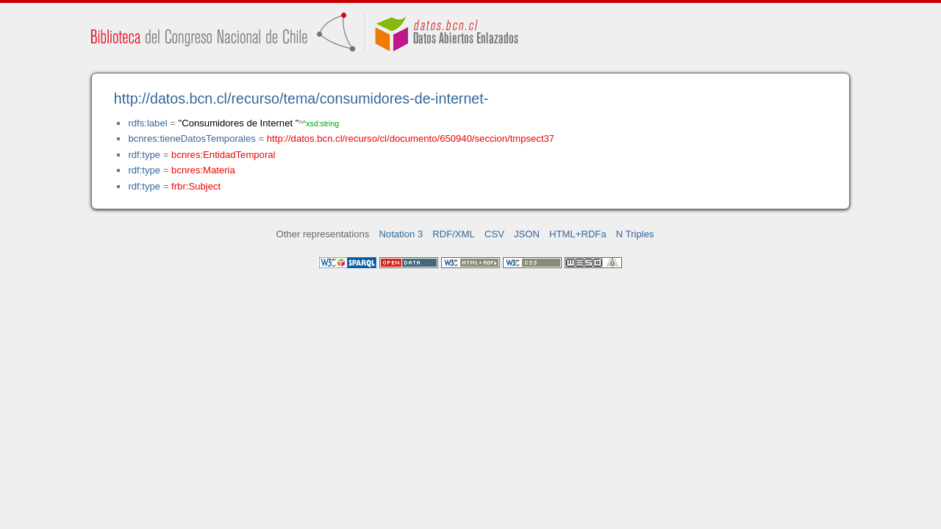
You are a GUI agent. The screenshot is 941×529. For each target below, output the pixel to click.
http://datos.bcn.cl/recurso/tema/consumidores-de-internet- (301, 98)
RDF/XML (453, 234)
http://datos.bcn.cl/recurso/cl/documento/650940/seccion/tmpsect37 (410, 138)
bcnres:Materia (203, 170)
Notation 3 (401, 234)
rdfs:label (147, 123)
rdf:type (144, 154)
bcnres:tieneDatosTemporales (191, 138)
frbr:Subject (196, 186)
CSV (494, 234)
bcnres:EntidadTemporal (223, 154)
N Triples (635, 234)
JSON (527, 234)
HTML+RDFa (578, 234)
